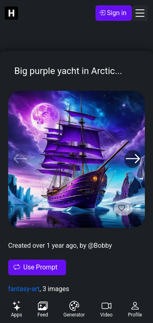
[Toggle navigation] (140, 13)
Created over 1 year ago (42, 245)
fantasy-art (24, 289)
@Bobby (99, 245)
